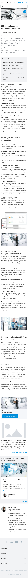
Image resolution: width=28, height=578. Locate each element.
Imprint (2, 570)
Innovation (4, 23)
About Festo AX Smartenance (19, 453)
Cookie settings (15, 570)
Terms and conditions (23, 570)
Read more (5, 491)
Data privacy (7, 570)
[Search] (14, 6)
